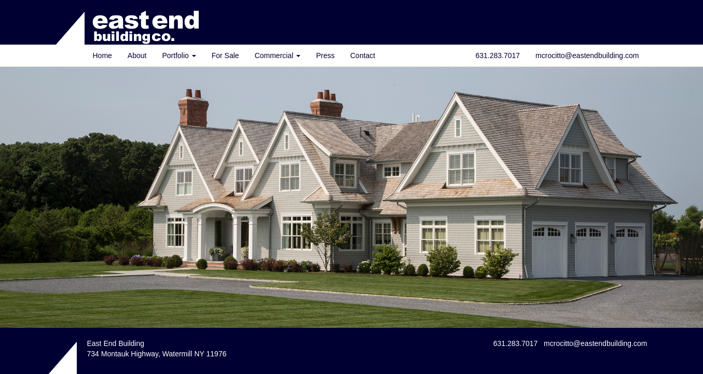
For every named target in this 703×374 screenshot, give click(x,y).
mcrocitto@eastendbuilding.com (587, 55)
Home (102, 55)
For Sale (225, 55)
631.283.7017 (497, 55)
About (137, 55)
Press (325, 55)
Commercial (278, 55)
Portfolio (179, 55)
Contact (362, 55)
